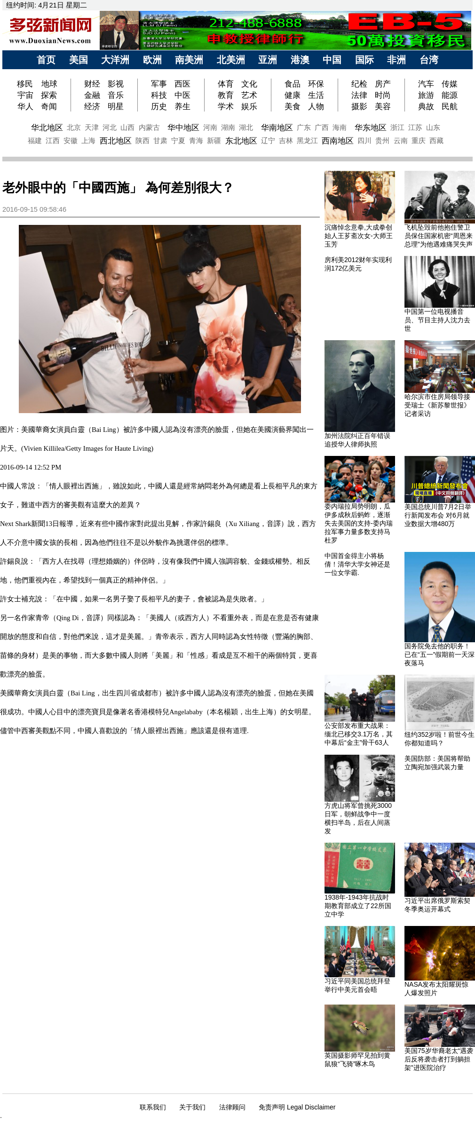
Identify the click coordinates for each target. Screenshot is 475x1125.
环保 (316, 83)
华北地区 (47, 127)
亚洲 (267, 60)
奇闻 (49, 106)
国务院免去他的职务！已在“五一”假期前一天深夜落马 (439, 654)
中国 (332, 60)
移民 (26, 83)
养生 (182, 106)
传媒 (450, 83)
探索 (49, 95)
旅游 (426, 95)
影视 (116, 83)
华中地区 (183, 127)
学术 (226, 106)
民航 (450, 106)
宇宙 (25, 95)
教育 (226, 95)
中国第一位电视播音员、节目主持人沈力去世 (437, 320)
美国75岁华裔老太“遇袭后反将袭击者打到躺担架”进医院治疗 (438, 1059)
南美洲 (189, 60)
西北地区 (116, 140)
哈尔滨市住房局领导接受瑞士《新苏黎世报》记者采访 (437, 405)
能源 (450, 95)
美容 (383, 106)
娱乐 (249, 106)
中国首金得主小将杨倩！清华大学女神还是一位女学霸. (357, 564)
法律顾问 (232, 1107)
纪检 (359, 83)
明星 (116, 106)
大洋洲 (115, 60)
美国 (78, 60)
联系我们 (153, 1107)
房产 (383, 83)
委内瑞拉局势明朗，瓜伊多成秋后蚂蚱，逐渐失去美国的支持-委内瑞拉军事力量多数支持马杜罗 (359, 523)
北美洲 (231, 60)
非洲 (396, 60)
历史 (159, 106)
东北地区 (241, 140)
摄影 (359, 106)
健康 (293, 95)
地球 (49, 83)
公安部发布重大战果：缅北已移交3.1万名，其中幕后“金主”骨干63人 (359, 734)
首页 (46, 60)
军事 (159, 83)
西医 (182, 83)
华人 (25, 106)
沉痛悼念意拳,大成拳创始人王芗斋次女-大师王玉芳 (359, 235)
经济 (92, 106)
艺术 (249, 95)
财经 (92, 83)
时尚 (383, 95)
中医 (182, 95)
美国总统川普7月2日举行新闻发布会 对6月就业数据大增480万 (437, 515)
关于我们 (192, 1107)
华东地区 (371, 127)
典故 (426, 106)
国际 (364, 60)
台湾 (429, 60)
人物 (316, 106)
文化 (249, 83)
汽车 (426, 83)
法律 (359, 95)
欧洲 (152, 60)
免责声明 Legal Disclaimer (297, 1107)
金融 (92, 95)
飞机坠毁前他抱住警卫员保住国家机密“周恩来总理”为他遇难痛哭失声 (438, 235)
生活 (316, 95)
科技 (159, 95)
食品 (293, 83)
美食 (293, 106)
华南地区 (277, 127)
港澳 (300, 60)
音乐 (116, 95)
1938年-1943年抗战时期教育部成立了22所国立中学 (358, 906)
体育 (226, 83)
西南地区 (338, 140)
